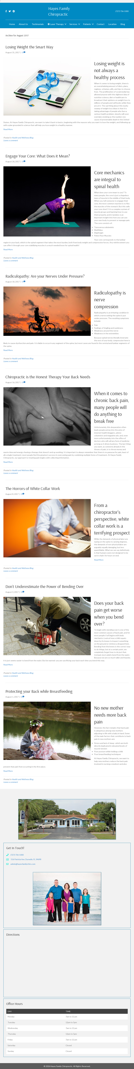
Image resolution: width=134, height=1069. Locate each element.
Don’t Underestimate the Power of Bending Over (44, 586)
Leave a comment (10, 140)
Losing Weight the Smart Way (29, 46)
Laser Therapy (56, 24)
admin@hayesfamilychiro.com (23, 864)
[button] (65, 24)
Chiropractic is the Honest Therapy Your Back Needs (47, 376)
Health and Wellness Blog (22, 137)
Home (12, 24)
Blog (122, 24)
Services (73, 24)
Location (112, 24)
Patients (87, 24)
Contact (100, 24)
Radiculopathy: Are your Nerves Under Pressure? (44, 276)
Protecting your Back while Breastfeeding (38, 691)
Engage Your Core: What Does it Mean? (37, 156)
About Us (23, 24)
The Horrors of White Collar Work (32, 488)
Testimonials (38, 24)
